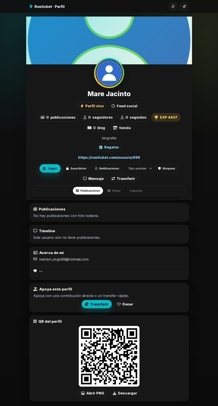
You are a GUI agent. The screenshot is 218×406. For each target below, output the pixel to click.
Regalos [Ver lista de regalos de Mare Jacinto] (109, 147)
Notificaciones (107, 168)
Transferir (123, 178)
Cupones (136, 190)
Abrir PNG (92, 393)
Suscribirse (76, 168)
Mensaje (93, 178)
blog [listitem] (96, 128)
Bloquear (166, 168)
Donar (125, 304)
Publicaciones (88, 190)
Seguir (50, 168)
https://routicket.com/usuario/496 (109, 157)
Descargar (125, 393)
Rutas (113, 190)
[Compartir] (184, 6)
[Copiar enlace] (173, 6)
